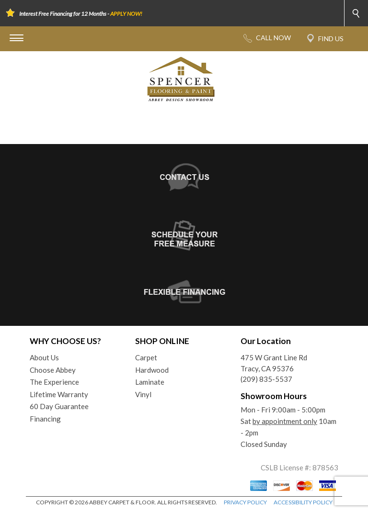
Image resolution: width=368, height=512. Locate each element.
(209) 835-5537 (266, 379)
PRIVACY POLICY (245, 502)
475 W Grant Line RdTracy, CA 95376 (274, 363)
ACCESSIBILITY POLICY (303, 502)
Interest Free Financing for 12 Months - (80, 13)
